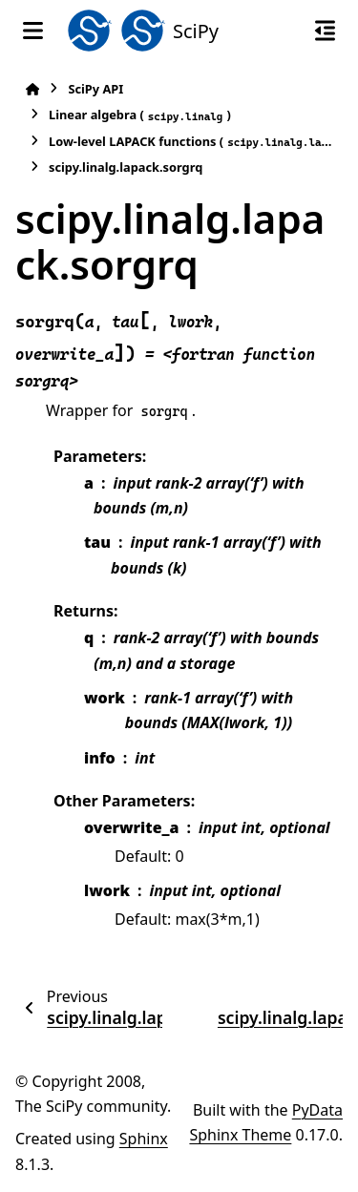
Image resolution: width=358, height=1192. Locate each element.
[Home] (32, 89)
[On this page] (325, 30)
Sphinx (143, 1138)
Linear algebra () (140, 115)
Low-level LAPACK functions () (190, 142)
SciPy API (95, 88)
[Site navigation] (33, 30)
